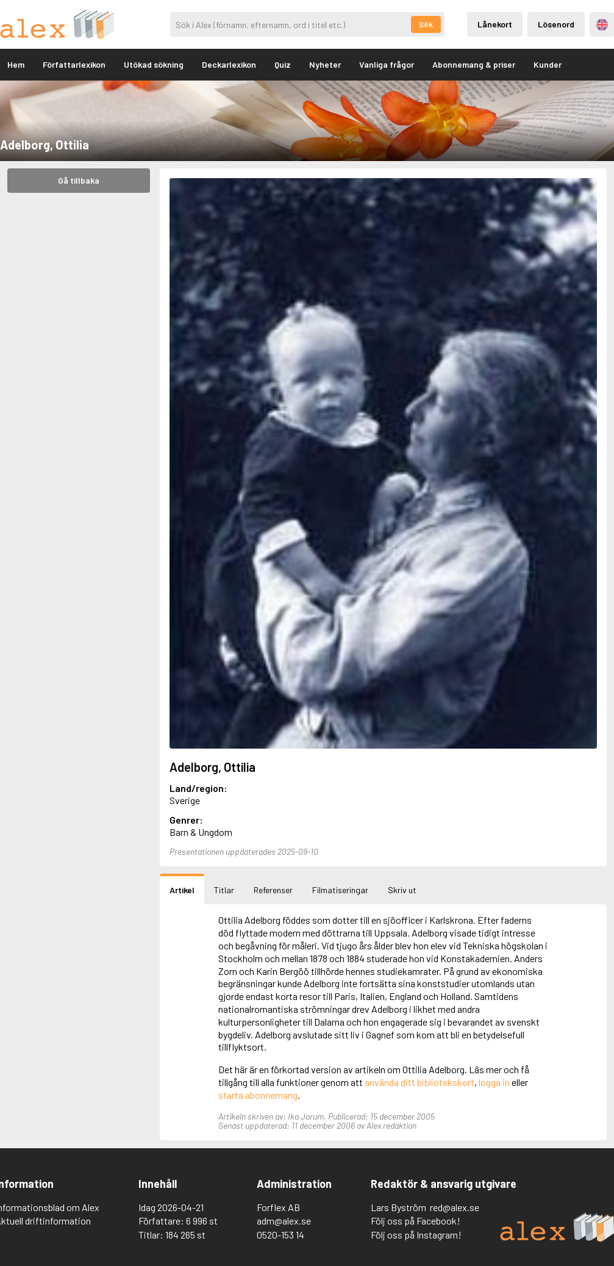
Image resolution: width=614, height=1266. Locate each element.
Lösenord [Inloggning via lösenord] (556, 24)
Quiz (282, 64)
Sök (426, 24)
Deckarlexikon (229, 64)
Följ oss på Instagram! (416, 1234)
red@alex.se (454, 1207)
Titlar (224, 890)
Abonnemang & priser (473, 64)
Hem (15, 64)
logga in (494, 1082)
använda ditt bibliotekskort (419, 1082)
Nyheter (325, 64)
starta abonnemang (258, 1095)
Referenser (273, 890)
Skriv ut (402, 890)
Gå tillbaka (78, 180)
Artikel (182, 890)
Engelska (602, 25)
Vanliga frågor (386, 64)
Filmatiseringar (340, 890)
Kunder (548, 64)
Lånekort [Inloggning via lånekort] (494, 24)
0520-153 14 (280, 1234)
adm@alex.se (284, 1220)
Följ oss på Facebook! (415, 1220)
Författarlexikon (74, 64)
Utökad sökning (154, 64)
